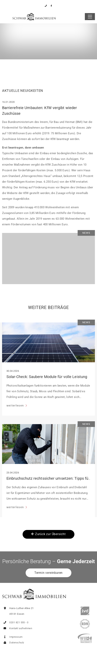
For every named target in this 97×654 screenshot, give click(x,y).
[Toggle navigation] (90, 16)
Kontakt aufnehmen (17, 628)
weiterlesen (15, 405)
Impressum (12, 636)
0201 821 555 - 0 (15, 622)
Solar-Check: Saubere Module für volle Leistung (46, 376)
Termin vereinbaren (48, 573)
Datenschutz (13, 642)
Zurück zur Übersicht (48, 534)
